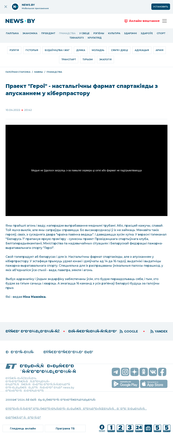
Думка (80, 50)
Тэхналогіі (77, 38)
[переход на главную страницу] (23, 21)
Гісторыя (32, 50)
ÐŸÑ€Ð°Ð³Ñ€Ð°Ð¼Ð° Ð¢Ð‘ (68, 352)
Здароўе (147, 33)
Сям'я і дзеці (119, 50)
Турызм (88, 59)
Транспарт (68, 59)
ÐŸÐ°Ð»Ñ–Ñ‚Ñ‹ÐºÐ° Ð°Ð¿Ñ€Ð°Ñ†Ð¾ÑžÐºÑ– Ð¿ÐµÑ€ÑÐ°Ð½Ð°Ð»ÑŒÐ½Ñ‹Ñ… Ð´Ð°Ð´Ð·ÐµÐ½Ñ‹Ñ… (76, 408)
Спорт (161, 33)
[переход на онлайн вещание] (142, 21)
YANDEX (161, 331)
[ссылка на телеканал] (102, 428)
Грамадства (67, 33)
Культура (114, 33)
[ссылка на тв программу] (65, 428)
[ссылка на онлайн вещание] (23, 428)
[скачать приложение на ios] (153, 384)
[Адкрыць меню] (164, 21)
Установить (160, 6)
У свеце (84, 33)
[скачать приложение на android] (125, 384)
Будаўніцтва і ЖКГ (57, 50)
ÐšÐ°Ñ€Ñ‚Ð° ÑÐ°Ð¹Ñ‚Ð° (23, 417)
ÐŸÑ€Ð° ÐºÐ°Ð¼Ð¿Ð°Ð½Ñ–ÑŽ (33, 331)
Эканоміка (30, 33)
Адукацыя (142, 50)
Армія (159, 50)
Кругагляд (95, 38)
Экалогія (105, 59)
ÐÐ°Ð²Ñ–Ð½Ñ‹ (20, 352)
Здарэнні (130, 33)
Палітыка (12, 33)
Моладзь (98, 50)
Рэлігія (14, 50)
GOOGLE (131, 331)
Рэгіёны (98, 33)
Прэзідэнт (48, 33)
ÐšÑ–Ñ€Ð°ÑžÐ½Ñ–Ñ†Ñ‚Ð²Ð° (92, 331)
